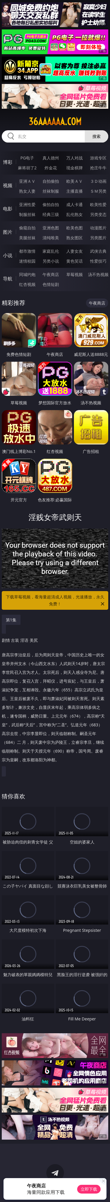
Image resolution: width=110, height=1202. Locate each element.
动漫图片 (98, 228)
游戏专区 (98, 158)
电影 (7, 208)
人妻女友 (74, 251)
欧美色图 (74, 228)
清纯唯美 (51, 237)
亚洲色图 (51, 228)
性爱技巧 (98, 261)
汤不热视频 (98, 274)
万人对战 (74, 158)
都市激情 (27, 251)
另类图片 (98, 237)
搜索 (96, 136)
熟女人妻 (27, 191)
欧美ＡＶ (74, 181)
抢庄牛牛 (98, 168)
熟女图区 (74, 237)
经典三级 (51, 214)
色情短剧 (51, 284)
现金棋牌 (74, 168)
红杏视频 (27, 284)
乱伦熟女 (74, 214)
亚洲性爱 (27, 204)
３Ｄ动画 (98, 181)
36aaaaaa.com (55, 121)
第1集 (11, 620)
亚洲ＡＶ (27, 181)
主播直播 (74, 191)
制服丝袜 (27, 214)
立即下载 (89, 1189)
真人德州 (51, 158)
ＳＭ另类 (98, 191)
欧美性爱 (98, 204)
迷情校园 (27, 261)
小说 (7, 255)
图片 (7, 232)
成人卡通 (74, 204)
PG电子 (27, 158)
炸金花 (51, 168)
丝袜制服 (51, 191)
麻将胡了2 (27, 168)
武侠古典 (98, 251)
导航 (7, 278)
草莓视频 (74, 274)
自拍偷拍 (51, 181)
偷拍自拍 (51, 204)
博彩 (7, 162)
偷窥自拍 (27, 228)
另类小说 (51, 261)
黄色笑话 (74, 261)
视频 (7, 185)
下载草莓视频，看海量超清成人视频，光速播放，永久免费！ (56, 600)
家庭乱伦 (51, 251)
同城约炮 (27, 274)
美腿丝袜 (27, 237)
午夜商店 (51, 274)
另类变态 (98, 214)
